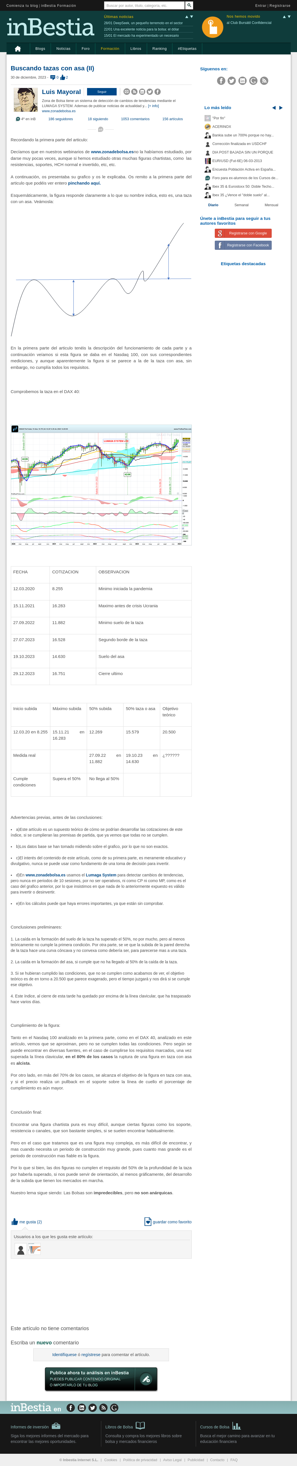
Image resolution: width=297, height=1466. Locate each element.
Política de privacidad (140, 1460)
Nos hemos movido (243, 17)
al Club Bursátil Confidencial (249, 23)
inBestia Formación (58, 6)
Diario (213, 205)
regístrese (90, 1354)
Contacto (217, 1460)
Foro (86, 49)
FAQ (234, 1460)
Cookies (110, 1460)
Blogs (41, 49)
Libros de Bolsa (125, 1425)
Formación (110, 49)
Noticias (63, 49)
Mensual (272, 205)
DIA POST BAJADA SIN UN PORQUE (243, 152)
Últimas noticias (119, 17)
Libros (136, 49)
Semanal (241, 205)
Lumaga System (101, 875)
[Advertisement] (102, 1291)
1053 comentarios (135, 119)
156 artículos (172, 119)
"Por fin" (219, 118)
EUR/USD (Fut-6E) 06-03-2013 (237, 161)
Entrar (261, 6)
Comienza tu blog (22, 6)
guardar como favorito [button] (168, 1222)
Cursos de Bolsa (221, 1425)
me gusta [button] (24, 1222)
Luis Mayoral (61, 91)
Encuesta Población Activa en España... (244, 169)
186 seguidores (60, 119)
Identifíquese (64, 1354)
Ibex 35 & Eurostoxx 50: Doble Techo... (244, 187)
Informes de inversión (36, 1426)
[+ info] (153, 106)
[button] (102, 92)
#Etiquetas (187, 49)
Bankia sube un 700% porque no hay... (243, 135)
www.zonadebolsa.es (59, 111)
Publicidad (196, 1460)
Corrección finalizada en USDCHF (240, 144)
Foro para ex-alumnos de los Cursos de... (246, 178)
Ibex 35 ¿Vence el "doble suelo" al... (241, 195)
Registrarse (280, 6)
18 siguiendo (98, 119)
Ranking (159, 49)
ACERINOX (222, 127)
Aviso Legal (172, 1460)
